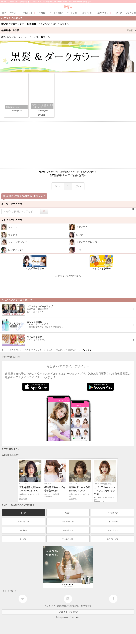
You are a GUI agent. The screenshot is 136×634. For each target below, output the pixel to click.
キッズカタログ (68, 521)
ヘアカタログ (113, 513)
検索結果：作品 (68, 30)
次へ (78, 186)
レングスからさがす (11, 220)
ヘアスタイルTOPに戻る (68, 276)
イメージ (22, 37)
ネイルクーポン (68, 539)
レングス (11, 37)
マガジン (68, 513)
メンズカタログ (23, 521)
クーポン (23, 539)
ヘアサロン (23, 530)
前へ (58, 186)
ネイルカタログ (113, 521)
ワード (45, 37)
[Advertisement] (68, 145)
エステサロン (113, 530)
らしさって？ (50, 606)
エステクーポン (113, 539)
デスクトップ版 (68, 612)
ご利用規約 (60, 606)
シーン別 (34, 37)
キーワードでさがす (11, 204)
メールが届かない (73, 606)
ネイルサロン (68, 530)
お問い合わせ (86, 606)
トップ (23, 513)
